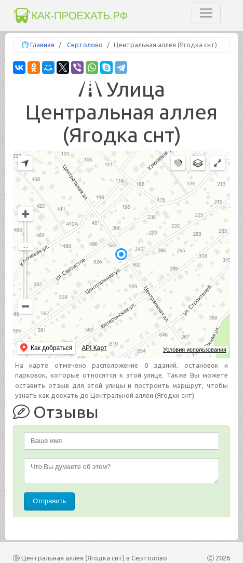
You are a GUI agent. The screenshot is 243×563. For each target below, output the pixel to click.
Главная (42, 44)
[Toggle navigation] (206, 13)
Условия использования (194, 349)
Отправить (49, 501)
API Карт (94, 348)
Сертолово (85, 44)
